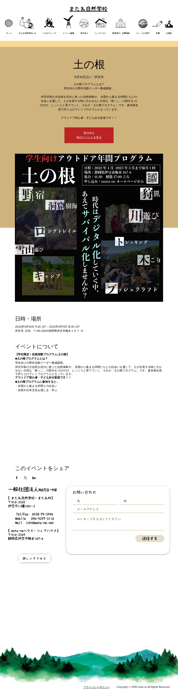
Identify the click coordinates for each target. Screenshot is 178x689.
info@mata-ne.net (40, 522)
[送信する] (149, 538)
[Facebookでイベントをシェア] (16, 477)
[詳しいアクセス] (34, 558)
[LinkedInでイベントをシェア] (34, 477)
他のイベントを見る (89, 137)
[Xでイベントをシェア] (25, 477)
